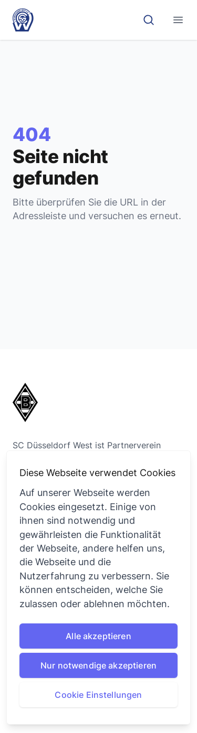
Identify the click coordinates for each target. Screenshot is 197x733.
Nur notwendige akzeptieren (98, 665)
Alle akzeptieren (98, 636)
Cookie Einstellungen (98, 694)
